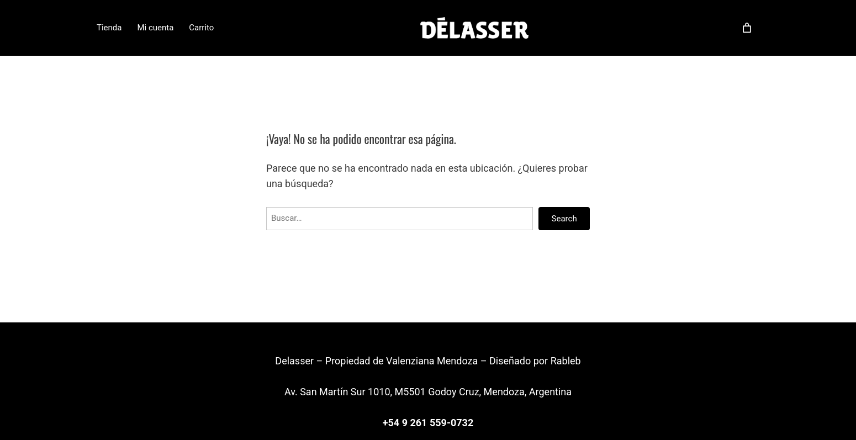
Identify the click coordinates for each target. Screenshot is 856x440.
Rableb (566, 361)
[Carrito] (747, 27)
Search (564, 219)
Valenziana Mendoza (432, 361)
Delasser (295, 361)
